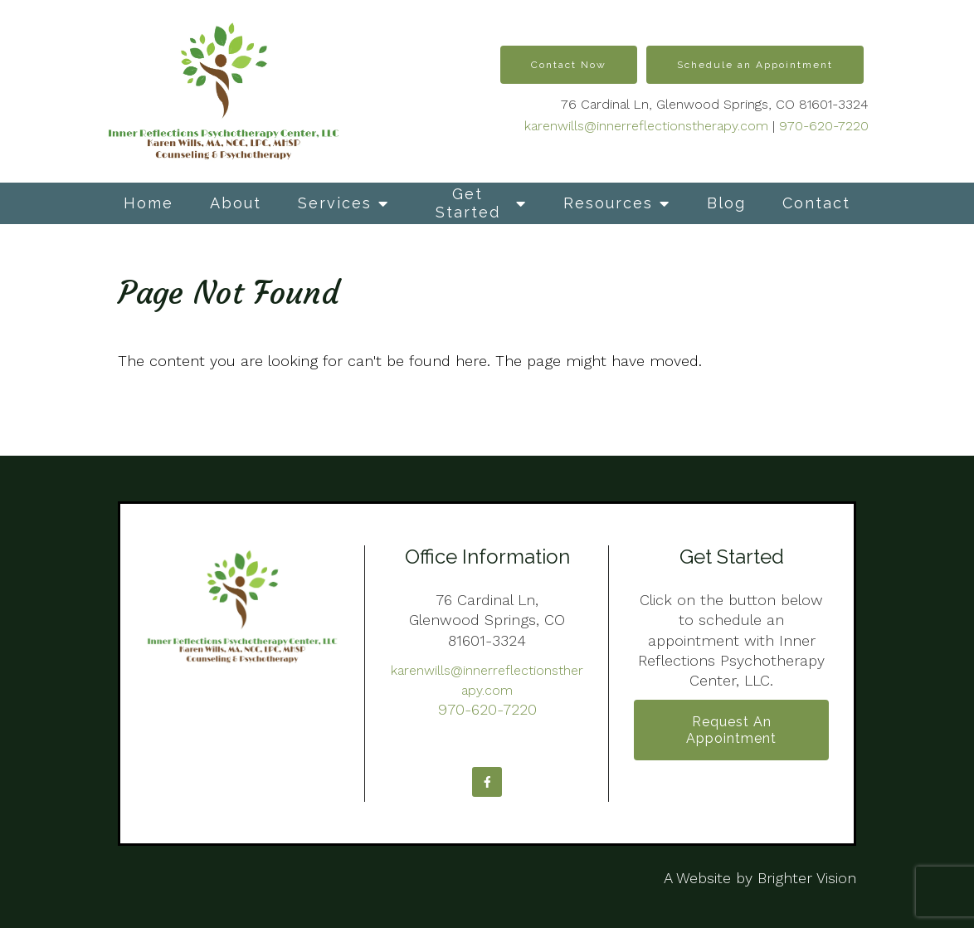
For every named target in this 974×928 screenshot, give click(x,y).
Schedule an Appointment (755, 65)
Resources (608, 203)
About (235, 203)
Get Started (468, 203)
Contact (816, 203)
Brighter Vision (806, 877)
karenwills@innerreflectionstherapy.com (646, 126)
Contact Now (568, 65)
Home (148, 203)
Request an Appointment (731, 729)
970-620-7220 (824, 126)
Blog (726, 203)
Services (335, 203)
